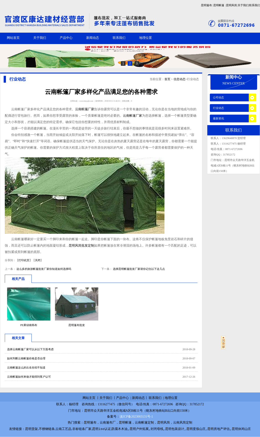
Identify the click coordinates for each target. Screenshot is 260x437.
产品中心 (66, 37)
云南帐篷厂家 (132, 115)
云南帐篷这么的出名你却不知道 (26, 367)
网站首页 (13, 37)
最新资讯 (218, 118)
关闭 (37, 260)
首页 (167, 79)
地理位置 (145, 37)
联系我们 (254, 5)
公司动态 (218, 97)
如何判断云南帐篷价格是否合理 (26, 358)
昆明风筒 (231, 5)
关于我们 (243, 5)
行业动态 (218, 108)
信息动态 (179, 79)
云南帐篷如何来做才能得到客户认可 (29, 376)
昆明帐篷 (218, 5)
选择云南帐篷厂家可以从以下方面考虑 (30, 349)
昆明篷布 (206, 5)
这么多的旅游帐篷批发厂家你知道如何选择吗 (43, 269)
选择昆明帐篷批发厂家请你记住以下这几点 (138, 269)
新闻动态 (92, 37)
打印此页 (23, 260)
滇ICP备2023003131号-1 (136, 416)
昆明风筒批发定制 (81, 245)
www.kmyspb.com (86, 101)
